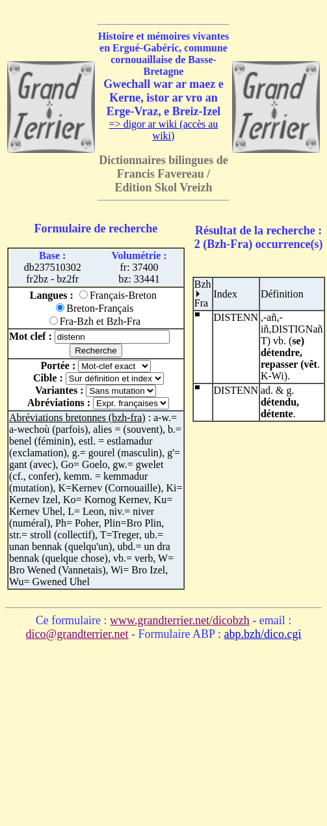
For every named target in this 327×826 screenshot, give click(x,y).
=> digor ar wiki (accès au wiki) (163, 129)
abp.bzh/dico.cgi (262, 633)
